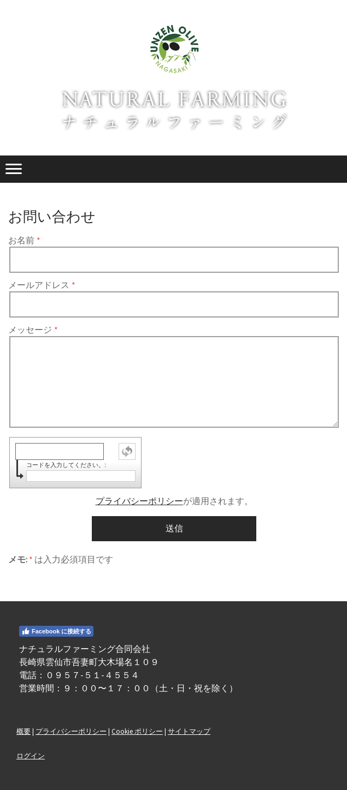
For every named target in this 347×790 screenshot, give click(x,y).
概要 (23, 731)
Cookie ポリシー (137, 731)
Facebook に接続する (56, 631)
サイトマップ (189, 731)
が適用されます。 (174, 500)
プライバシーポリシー (139, 500)
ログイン (30, 755)
